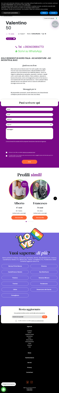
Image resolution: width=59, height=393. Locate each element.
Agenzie (29, 326)
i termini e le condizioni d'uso (29, 152)
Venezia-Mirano (44, 278)
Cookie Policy (29, 390)
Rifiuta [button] (44, 12)
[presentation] (17, 147)
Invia (29, 162)
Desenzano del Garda (44, 289)
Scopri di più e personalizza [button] (11, 12)
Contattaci (29, 372)
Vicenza (44, 266)
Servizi (29, 362)
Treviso (15, 283)
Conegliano (15, 295)
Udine (15, 289)
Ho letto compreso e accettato (30, 320)
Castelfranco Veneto (15, 272)
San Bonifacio (44, 272)
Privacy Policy (29, 388)
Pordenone (44, 283)
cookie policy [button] (27, 4)
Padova (15, 278)
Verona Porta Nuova (15, 266)
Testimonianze (29, 357)
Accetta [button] (53, 12)
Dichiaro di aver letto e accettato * (22, 152)
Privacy (29, 367)
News (29, 353)
